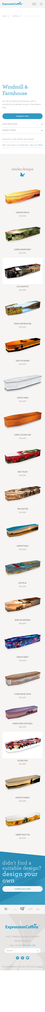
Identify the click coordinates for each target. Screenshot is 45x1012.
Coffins (15, 16)
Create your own (23, 889)
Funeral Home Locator (25, 936)
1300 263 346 (29, 945)
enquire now (22, 116)
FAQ (8, 936)
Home (4, 16)
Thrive (40, 967)
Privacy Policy (22, 941)
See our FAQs (36, 145)
